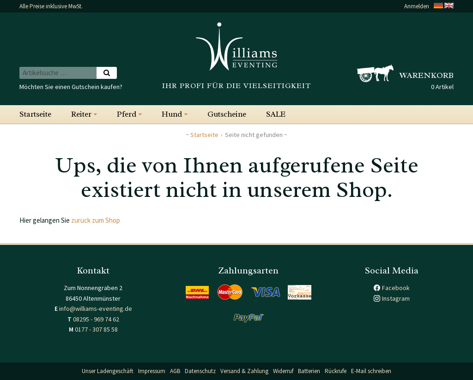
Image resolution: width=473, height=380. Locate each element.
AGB (175, 371)
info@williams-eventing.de (95, 308)
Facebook (396, 288)
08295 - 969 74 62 (96, 319)
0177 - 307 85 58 (96, 329)
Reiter (81, 114)
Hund (172, 114)
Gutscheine (226, 114)
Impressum (151, 371)
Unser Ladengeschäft (107, 371)
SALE (275, 114)
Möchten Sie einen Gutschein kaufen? (70, 87)
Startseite (35, 114)
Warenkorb (427, 75)
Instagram (396, 298)
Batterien (309, 371)
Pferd (126, 114)
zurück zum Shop (95, 220)
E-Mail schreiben (371, 371)
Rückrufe (335, 371)
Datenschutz (200, 371)
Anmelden (416, 6)
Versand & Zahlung (244, 371)
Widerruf (283, 371)
